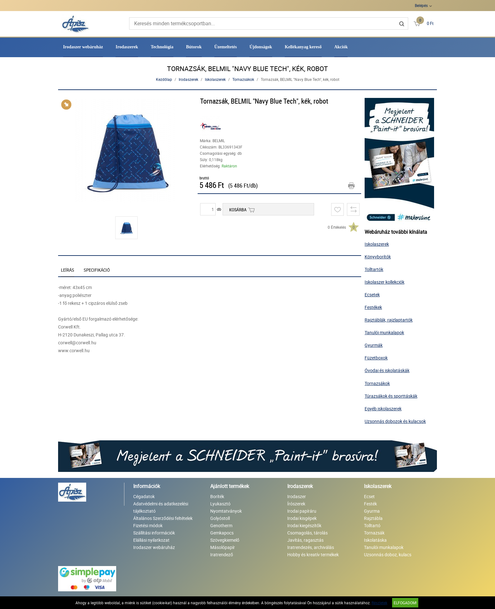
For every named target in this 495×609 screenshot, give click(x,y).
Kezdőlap (164, 79)
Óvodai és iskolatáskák (387, 370)
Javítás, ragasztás (305, 540)
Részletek (379, 602)
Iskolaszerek (215, 79)
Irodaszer (296, 496)
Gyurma (372, 511)
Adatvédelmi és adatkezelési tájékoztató (160, 507)
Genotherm (221, 525)
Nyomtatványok (226, 511)
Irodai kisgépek (302, 518)
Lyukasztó (220, 504)
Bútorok (194, 47)
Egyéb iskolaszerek (383, 409)
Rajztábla (373, 518)
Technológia (162, 47)
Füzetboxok (376, 358)
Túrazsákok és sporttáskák (391, 396)
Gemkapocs (222, 533)
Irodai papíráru (301, 511)
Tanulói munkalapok (384, 332)
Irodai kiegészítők (304, 525)
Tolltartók (374, 269)
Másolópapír (222, 547)
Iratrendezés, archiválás (310, 547)
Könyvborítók (378, 257)
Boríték (217, 496)
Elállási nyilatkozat (151, 540)
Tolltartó (372, 525)
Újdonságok (260, 47)
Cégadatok (144, 496)
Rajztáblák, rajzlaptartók (389, 320)
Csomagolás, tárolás (307, 533)
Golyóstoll (220, 518)
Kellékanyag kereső (303, 47)
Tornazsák (374, 533)
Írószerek (296, 504)
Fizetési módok (148, 525)
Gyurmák (374, 345)
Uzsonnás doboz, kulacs (387, 555)
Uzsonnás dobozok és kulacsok (395, 421)
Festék (370, 504)
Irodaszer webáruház (83, 47)
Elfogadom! (405, 602)
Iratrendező (221, 555)
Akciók (341, 47)
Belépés (421, 5)
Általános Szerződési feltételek (163, 518)
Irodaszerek (127, 47)
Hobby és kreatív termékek (313, 555)
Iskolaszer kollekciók (384, 282)
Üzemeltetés (225, 47)
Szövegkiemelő (224, 540)
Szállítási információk (154, 533)
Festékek (373, 307)
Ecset (369, 496)
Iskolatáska (375, 540)
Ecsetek (372, 295)
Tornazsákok (243, 79)
